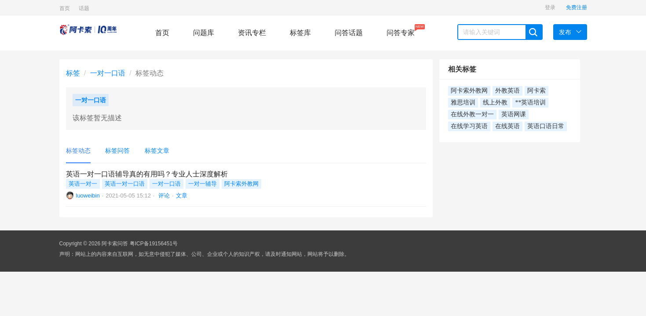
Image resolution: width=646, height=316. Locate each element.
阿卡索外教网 (241, 183)
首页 (64, 8)
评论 (163, 195)
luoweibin (88, 195)
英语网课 (513, 114)
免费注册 (576, 7)
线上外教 (495, 102)
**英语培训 (530, 102)
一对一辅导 (202, 183)
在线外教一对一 (472, 114)
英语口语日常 (545, 126)
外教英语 (507, 90)
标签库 (300, 32)
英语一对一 (83, 183)
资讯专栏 (252, 32)
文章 (181, 195)
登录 (550, 7)
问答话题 (349, 32)
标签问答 (117, 150)
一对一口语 (107, 73)
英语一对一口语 (125, 183)
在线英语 (507, 126)
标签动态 (78, 150)
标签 (73, 73)
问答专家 (401, 30)
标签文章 (157, 150)
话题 (84, 8)
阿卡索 (536, 90)
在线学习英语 (469, 126)
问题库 (203, 32)
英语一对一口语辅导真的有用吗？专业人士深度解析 (147, 174)
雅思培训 (463, 102)
